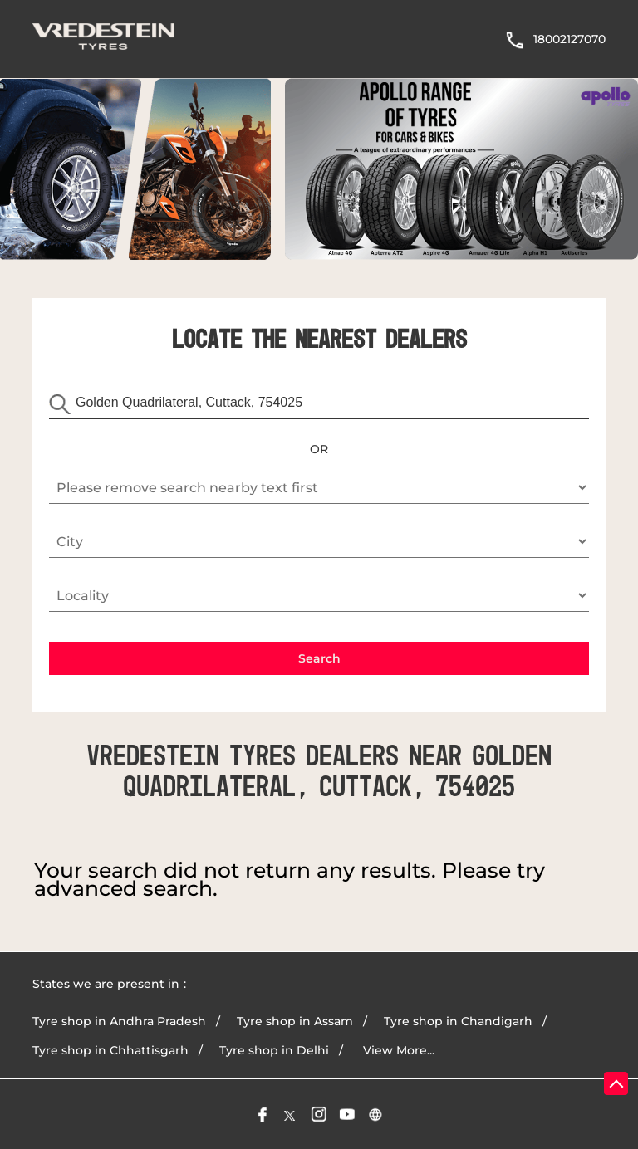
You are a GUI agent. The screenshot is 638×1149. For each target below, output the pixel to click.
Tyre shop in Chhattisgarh (110, 1050)
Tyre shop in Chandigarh (458, 1021)
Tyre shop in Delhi (274, 1050)
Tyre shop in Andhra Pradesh (119, 1021)
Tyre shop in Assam (295, 1021)
